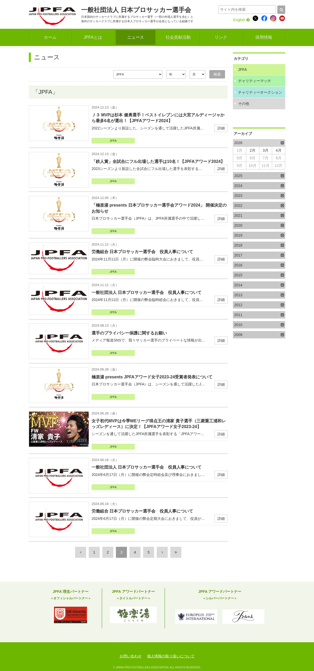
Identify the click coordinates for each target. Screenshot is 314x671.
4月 (279, 150)
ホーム (50, 37)
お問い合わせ (131, 656)
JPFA (113, 140)
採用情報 (263, 37)
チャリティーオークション (260, 92)
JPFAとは (92, 37)
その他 (243, 103)
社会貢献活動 (178, 37)
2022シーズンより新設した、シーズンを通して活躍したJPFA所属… (160, 121)
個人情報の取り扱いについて (171, 656)
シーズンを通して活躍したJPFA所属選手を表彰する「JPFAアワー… (160, 427)
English (241, 20)
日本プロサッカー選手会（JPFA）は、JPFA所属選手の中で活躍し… (160, 211)
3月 (265, 150)
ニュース (135, 37)
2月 (252, 150)
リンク (221, 37)
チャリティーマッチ (254, 81)
